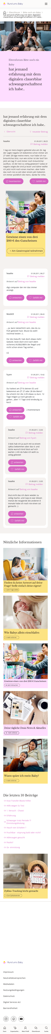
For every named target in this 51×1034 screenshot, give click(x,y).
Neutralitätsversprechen (14, 978)
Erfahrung (11, 815)
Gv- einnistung (13, 847)
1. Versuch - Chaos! (15, 810)
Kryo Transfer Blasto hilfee (19, 800)
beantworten (15, 181)
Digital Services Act (12, 1002)
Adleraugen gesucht (16, 837)
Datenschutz (9, 996)
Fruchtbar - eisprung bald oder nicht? (24, 832)
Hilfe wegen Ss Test (15, 805)
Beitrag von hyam (28, 437)
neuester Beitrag (40, 131)
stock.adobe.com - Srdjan (43, 48)
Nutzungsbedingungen (13, 990)
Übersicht (11, 131)
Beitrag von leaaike (27, 281)
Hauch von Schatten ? (16, 827)
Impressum (8, 972)
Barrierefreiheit (10, 1008)
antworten (17, 297)
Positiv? (10, 842)
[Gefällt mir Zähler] (39, 181)
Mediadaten (8, 984)
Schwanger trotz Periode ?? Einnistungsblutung (19, 821)
